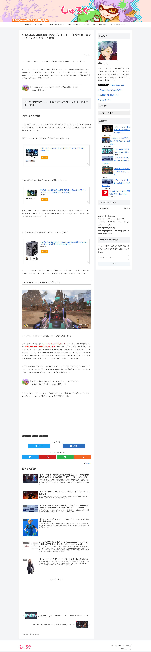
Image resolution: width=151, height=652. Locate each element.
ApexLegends (26, 436)
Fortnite (35, 436)
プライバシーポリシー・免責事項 (120, 648)
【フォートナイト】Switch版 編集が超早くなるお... (115, 160)
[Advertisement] (56, 46)
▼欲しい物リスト (104, 100)
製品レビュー (43, 436)
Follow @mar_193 (117, 85)
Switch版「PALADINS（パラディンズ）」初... (122, 172)
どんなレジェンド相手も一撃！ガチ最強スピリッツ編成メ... (120, 141)
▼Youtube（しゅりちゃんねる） (110, 90)
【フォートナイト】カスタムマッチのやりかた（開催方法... (122, 130)
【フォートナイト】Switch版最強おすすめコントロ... (116, 183)
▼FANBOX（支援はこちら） (108, 95)
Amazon (44, 157)
